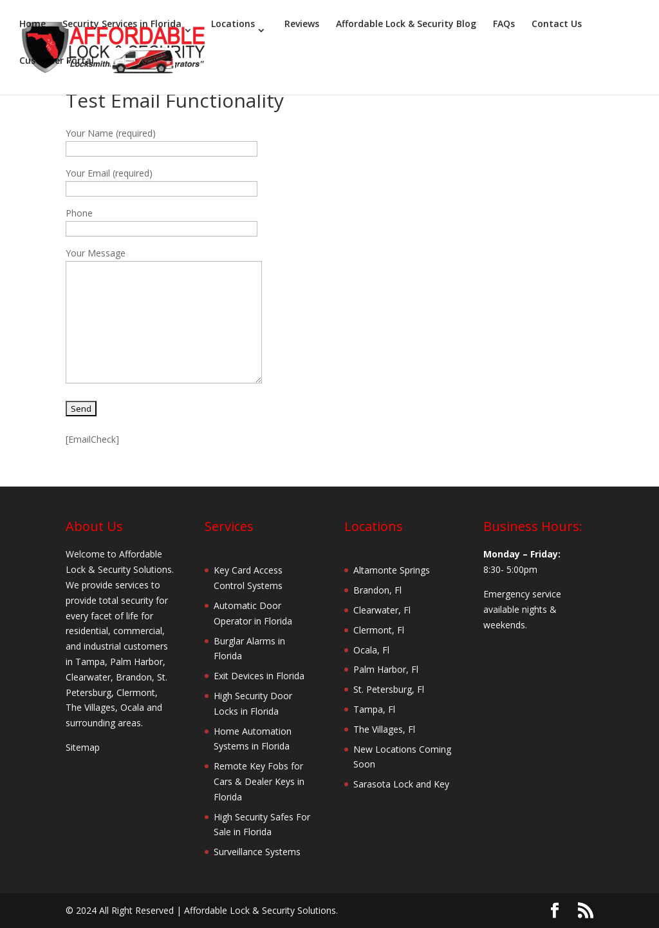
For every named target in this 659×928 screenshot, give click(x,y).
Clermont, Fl (378, 630)
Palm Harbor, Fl (385, 669)
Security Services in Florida (121, 24)
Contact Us (557, 24)
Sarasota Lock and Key (401, 784)
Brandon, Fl (377, 590)
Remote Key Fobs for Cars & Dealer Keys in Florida (259, 781)
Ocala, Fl (371, 650)
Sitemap (83, 747)
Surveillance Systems (257, 852)
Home (32, 24)
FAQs (504, 24)
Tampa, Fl (374, 709)
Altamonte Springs (391, 570)
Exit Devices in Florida (259, 676)
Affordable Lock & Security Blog (406, 24)
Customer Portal (56, 61)
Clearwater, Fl (382, 610)
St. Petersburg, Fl (388, 689)
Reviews (301, 24)
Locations (233, 24)
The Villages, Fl (384, 729)
